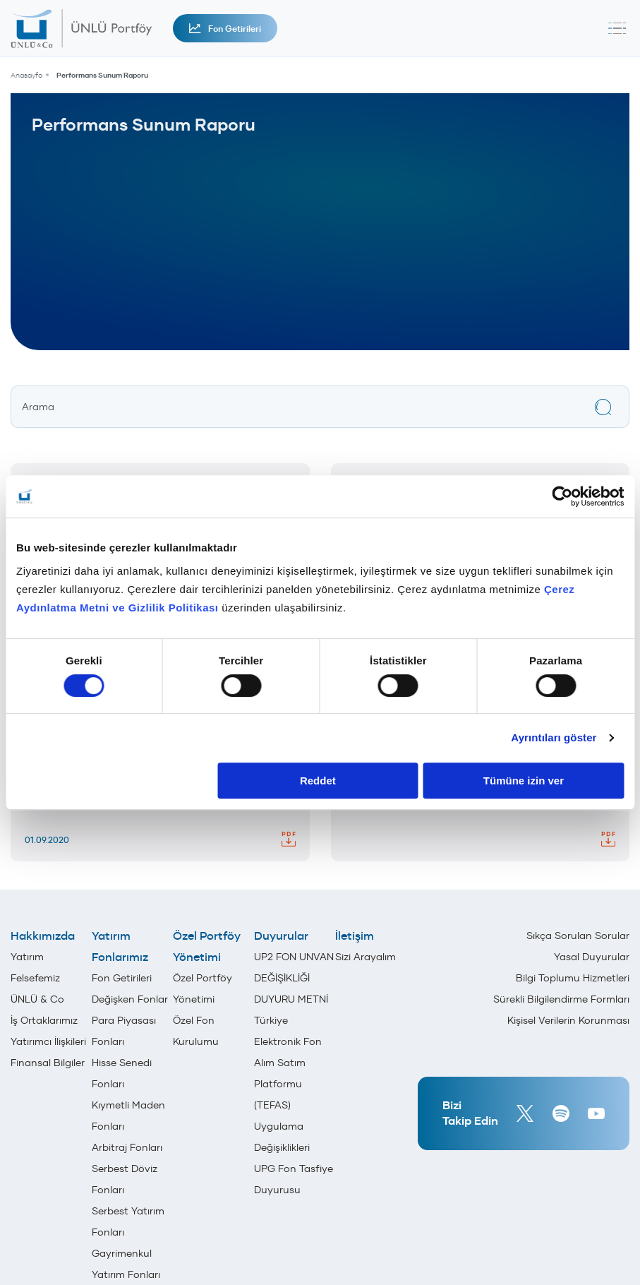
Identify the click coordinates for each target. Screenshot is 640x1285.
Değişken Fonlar (130, 999)
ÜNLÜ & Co (37, 999)
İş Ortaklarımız (44, 1020)
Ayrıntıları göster (553, 737)
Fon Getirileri (225, 28)
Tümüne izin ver (523, 781)
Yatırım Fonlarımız (120, 946)
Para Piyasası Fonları (124, 1031)
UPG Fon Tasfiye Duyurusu (293, 1179)
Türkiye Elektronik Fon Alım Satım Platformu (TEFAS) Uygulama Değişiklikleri (288, 1084)
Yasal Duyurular (591, 956)
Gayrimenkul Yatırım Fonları (126, 1264)
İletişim (354, 935)
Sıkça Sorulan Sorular (577, 935)
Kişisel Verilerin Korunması (568, 1020)
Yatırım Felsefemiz (35, 967)
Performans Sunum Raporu (102, 75)
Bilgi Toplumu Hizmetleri (572, 978)
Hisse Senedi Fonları (122, 1073)
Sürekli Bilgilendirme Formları (561, 999)
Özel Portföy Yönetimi (207, 946)
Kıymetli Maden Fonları (128, 1115)
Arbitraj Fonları (127, 1147)
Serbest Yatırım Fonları (128, 1221)
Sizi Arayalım (365, 956)
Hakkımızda (43, 935)
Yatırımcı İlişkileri (48, 1041)
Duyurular (281, 935)
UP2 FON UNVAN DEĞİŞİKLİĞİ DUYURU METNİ (294, 977)
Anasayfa (26, 75)
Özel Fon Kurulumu (196, 1031)
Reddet (318, 781)
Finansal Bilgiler (48, 1062)
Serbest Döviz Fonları (124, 1179)
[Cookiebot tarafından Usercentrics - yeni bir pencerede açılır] (562, 496)
